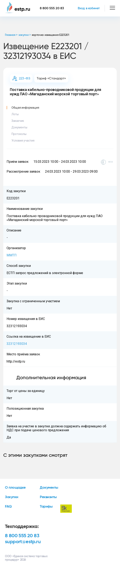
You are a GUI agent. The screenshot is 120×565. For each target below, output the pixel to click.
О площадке (15, 487)
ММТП (12, 255)
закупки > (24, 35)
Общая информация (25, 107)
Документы (19, 127)
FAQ (8, 506)
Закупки (11, 497)
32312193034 (17, 344)
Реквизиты (48, 497)
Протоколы (18, 134)
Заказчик (17, 120)
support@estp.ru (23, 541)
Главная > (11, 35)
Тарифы (46, 506)
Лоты (15, 114)
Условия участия (22, 140)
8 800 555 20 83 (22, 535)
